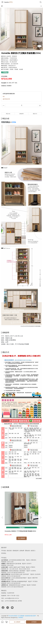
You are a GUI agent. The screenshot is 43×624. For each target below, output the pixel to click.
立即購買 (33, 622)
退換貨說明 (16, 550)
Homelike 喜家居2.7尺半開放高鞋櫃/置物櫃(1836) (20, 531)
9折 (4, 96)
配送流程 (9, 550)
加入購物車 (17, 622)
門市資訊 (3, 550)
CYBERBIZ (20, 617)
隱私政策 (27, 550)
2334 (14, 122)
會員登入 (33, 550)
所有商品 (3, 553)
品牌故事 (21, 550)
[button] (41, 517)
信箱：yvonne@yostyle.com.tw (10, 598)
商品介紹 (8, 113)
